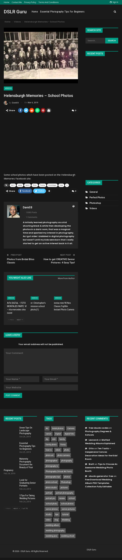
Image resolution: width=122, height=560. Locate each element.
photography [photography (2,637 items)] (66, 460)
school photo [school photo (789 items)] (51, 503)
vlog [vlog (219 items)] (56, 519)
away (20, 185)
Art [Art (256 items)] (47, 428)
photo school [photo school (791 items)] (51, 482)
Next (20, 319)
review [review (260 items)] (62, 498)
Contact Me (17, 2)
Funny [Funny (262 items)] (63, 444)
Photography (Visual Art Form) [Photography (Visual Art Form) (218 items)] (59, 471)
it (66, 185)
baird (27, 185)
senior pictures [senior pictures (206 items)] (68, 509)
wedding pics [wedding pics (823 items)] (51, 535)
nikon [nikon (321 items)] (58, 449)
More (108, 11)
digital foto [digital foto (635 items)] (69, 433)
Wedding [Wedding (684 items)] (66, 519)
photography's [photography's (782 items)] (52, 466)
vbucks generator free (101, 475)
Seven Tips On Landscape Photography (25, 430)
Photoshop (95, 203)
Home (6, 2)
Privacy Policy (30, 2)
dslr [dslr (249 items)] (54, 439)
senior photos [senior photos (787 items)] (52, 509)
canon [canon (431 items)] (48, 433)
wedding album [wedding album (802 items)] (52, 525)
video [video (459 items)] (48, 519)
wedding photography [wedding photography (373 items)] (55, 530)
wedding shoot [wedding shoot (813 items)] (67, 535)
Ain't (13, 185)
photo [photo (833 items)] (66, 449)
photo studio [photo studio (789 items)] (51, 487)
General (93, 192)
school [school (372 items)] (72, 498)
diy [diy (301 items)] (47, 439)
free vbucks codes (98, 427)
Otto (91, 448)
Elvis (35, 185)
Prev (11, 319)
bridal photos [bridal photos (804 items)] (57, 428)
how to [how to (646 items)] (49, 449)
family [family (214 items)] (62, 439)
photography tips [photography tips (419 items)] (53, 476)
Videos (8, 88)
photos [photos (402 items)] (67, 476)
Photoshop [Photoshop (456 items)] (65, 482)
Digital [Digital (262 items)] (58, 433)
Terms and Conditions (49, 2)
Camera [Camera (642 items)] (70, 428)
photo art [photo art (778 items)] (50, 455)
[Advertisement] (102, 116)
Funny (42, 185)
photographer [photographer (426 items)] (51, 460)
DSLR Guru (15, 11)
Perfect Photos (97, 197)
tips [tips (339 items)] (56, 514)
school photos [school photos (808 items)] (67, 503)
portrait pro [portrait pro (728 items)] (50, 498)
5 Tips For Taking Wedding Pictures (27, 496)
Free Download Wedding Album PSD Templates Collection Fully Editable (98, 483)
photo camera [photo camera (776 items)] (63, 455)
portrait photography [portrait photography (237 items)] (64, 492)
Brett (91, 463)
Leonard (93, 439)
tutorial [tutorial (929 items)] (65, 514)
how (61, 185)
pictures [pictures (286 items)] (64, 487)
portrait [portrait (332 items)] (49, 492)
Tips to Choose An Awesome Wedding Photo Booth (101, 467)
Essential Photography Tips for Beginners (81, 11)
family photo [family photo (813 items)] (51, 444)
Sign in (114, 2)
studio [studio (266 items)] (48, 514)
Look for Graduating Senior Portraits (27, 482)
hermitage (52, 185)
